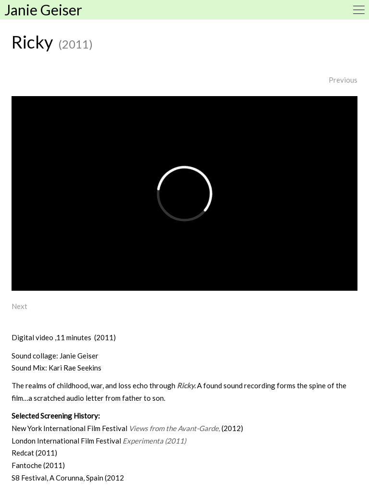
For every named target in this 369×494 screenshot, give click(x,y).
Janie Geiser (43, 9)
